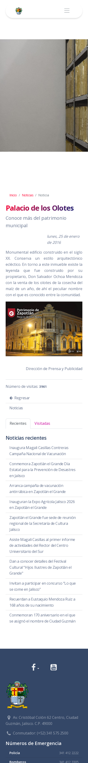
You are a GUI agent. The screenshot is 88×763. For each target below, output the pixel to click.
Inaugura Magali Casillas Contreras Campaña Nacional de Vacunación (38, 450)
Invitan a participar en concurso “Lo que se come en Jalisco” (42, 586)
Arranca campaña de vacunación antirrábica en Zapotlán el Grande (37, 488)
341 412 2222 (69, 753)
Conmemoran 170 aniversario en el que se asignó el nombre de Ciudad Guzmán (42, 618)
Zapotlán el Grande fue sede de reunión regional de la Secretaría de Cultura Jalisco (42, 523)
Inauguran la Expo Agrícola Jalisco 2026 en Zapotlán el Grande (42, 504)
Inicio (13, 195)
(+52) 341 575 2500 (52, 733)
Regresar (19, 397)
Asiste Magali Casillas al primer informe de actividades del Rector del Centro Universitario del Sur (42, 545)
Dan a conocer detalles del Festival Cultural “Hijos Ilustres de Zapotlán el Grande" (40, 567)
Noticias (28, 195)
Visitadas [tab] (42, 423)
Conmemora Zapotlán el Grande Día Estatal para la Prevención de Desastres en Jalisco (42, 469)
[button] (35, 668)
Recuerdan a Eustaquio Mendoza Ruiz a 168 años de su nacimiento (42, 602)
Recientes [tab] (18, 423)
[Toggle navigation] (67, 11)
